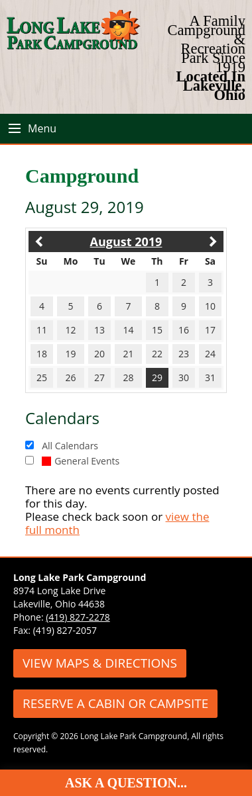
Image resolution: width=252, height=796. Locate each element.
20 (99, 353)
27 (99, 377)
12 (71, 330)
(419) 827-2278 (77, 617)
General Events (80, 461)
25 (41, 377)
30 (183, 377)
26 (71, 377)
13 (99, 330)
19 (71, 353)
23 (183, 353)
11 (41, 330)
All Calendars (70, 445)
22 (157, 353)
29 (157, 377)
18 (41, 353)
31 (210, 377)
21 (128, 353)
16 (183, 330)
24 (210, 353)
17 (210, 330)
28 (128, 377)
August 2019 (126, 241)
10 (210, 306)
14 (128, 330)
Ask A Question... (126, 782)
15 (157, 330)
